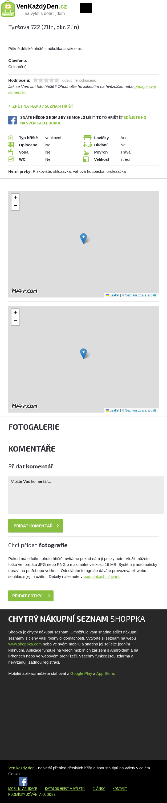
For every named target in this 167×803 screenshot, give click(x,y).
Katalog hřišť (57, 788)
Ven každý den (21, 768)
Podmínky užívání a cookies (32, 794)
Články (99, 788)
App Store (105, 673)
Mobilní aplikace (22, 788)
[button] (83, 238)
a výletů (77, 788)
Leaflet (112, 295)
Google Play (81, 673)
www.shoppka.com (25, 644)
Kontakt (120, 788)
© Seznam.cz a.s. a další (139, 295)
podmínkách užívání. (102, 576)
